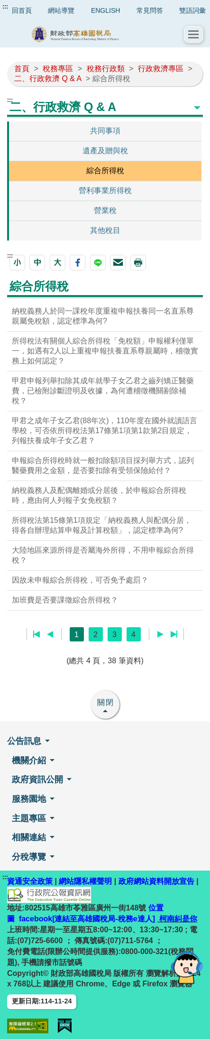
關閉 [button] (105, 702)
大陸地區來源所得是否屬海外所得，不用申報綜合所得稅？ (103, 555)
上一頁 (50, 634)
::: (5, 6)
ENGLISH (105, 10)
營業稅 (105, 210)
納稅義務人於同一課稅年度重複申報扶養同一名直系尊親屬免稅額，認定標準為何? (103, 316)
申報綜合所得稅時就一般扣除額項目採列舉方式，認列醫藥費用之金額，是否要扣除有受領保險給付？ (103, 465)
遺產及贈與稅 (105, 151)
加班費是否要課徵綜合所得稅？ (65, 600)
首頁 (21, 69)
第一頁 (37, 634)
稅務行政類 (106, 69)
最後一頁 (174, 634)
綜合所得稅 (105, 171)
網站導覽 (61, 10)
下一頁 (160, 634)
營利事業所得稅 (105, 190)
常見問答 (150, 10)
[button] (193, 34)
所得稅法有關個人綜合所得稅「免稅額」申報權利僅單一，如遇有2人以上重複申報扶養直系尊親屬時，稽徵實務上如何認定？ (105, 351)
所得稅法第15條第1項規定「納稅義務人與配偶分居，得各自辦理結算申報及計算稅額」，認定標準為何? (102, 525)
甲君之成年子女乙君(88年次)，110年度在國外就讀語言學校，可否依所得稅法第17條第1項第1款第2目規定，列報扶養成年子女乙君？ (104, 431)
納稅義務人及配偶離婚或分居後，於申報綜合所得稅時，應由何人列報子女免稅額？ (99, 495)
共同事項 (105, 131)
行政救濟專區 (160, 69)
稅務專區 (58, 69)
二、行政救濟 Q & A (47, 78)
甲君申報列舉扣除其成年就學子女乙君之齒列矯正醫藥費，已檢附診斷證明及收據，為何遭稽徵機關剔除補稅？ (103, 391)
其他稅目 (105, 230)
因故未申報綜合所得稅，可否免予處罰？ (80, 580)
